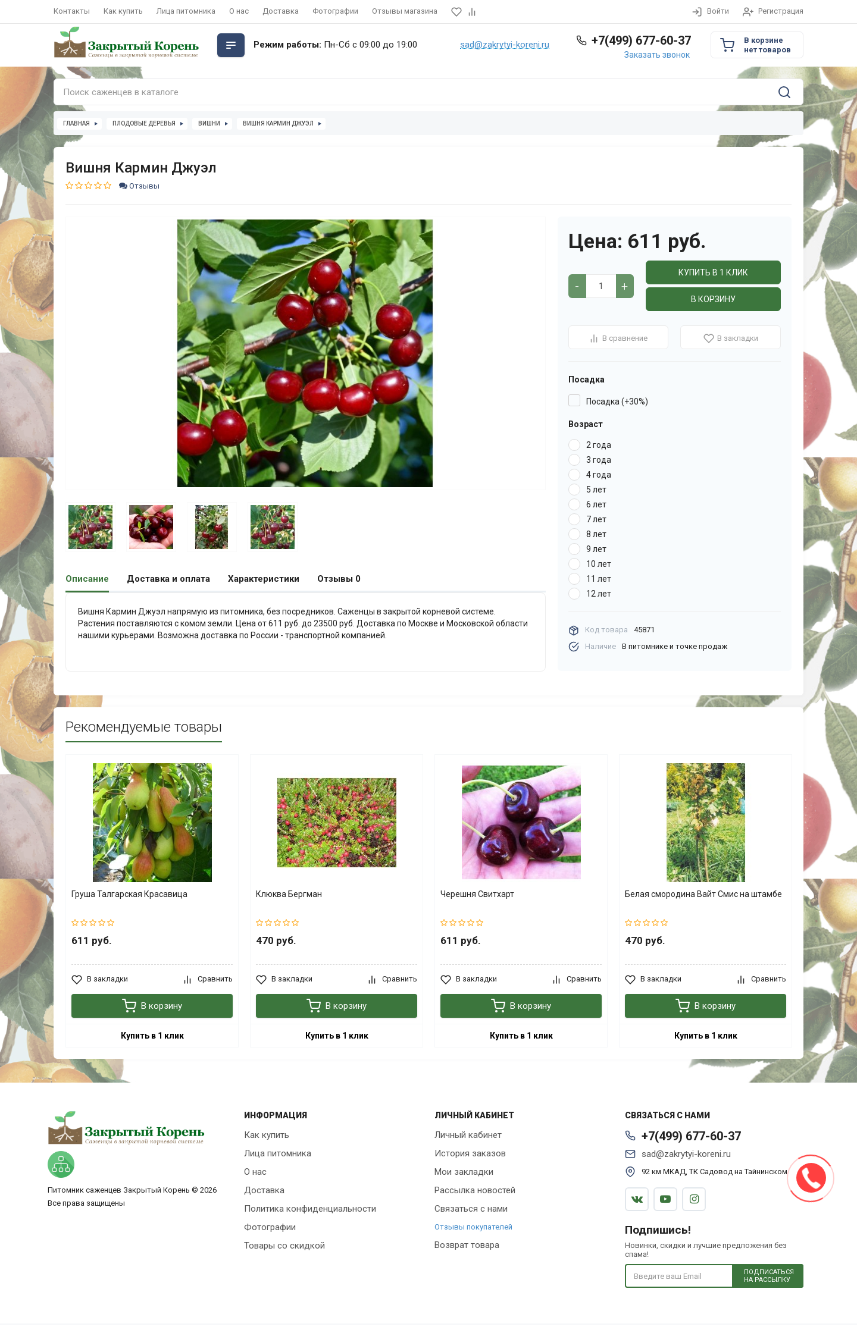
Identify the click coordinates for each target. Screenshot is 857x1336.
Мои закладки (463, 1171)
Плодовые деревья (144, 123)
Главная (76, 123)
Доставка (280, 11)
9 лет (596, 549)
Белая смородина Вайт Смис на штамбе (703, 893)
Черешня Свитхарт (477, 893)
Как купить (123, 11)
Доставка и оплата (168, 578)
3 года (598, 460)
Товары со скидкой (284, 1245)
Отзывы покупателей (473, 1226)
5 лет (596, 489)
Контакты (72, 11)
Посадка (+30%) (617, 401)
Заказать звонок (657, 54)
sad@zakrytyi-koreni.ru (504, 45)
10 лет (598, 564)
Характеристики (263, 578)
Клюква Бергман (289, 893)
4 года (598, 474)
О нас (239, 11)
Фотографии (335, 11)
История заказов (470, 1152)
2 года (598, 445)
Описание (87, 578)
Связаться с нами (471, 1208)
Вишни (209, 123)
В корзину (713, 299)
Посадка (586, 379)
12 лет (598, 593)
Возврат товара (466, 1244)
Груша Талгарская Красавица (129, 893)
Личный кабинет (468, 1134)
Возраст (585, 424)
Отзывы (139, 185)
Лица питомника (186, 11)
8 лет (596, 534)
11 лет (598, 579)
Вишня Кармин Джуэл (278, 123)
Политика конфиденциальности (310, 1208)
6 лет (596, 504)
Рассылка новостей (474, 1189)
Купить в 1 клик (713, 272)
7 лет (596, 519)
